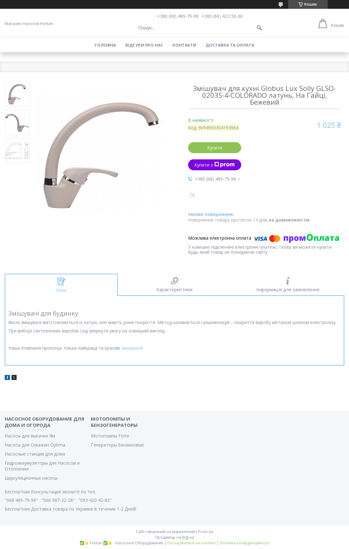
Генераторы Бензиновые (117, 445)
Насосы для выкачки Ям (30, 436)
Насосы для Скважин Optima (35, 445)
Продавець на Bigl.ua (174, 537)
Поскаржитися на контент (191, 543)
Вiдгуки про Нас (144, 45)
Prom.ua (205, 531)
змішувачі (131, 348)
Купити (214, 148)
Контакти (184, 45)
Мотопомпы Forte (110, 436)
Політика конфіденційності (244, 543)
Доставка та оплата (230, 45)
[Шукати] (259, 27)
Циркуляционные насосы (31, 478)
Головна (105, 45)
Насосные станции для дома (35, 454)
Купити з (214, 165)
